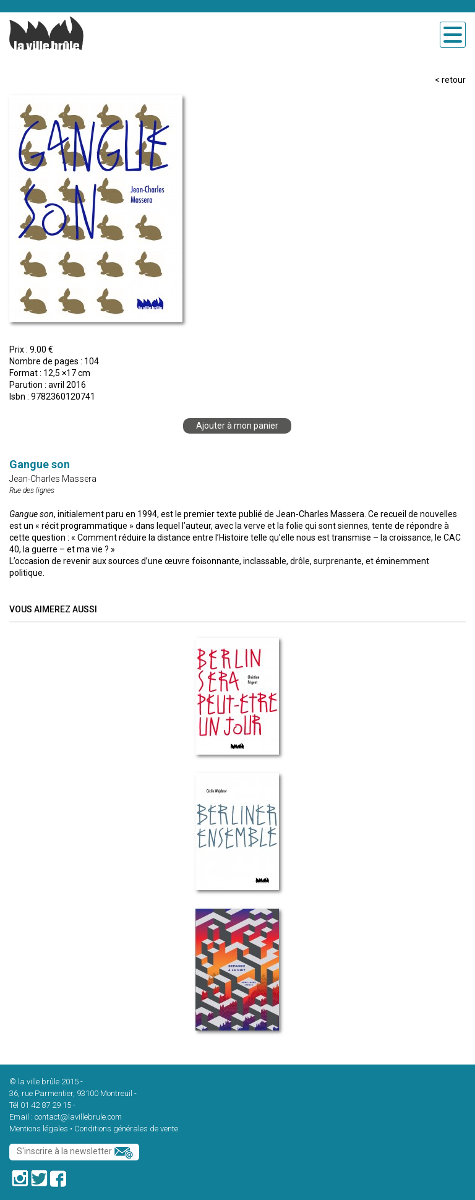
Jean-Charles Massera (52, 479)
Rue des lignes (31, 490)
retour (454, 80)
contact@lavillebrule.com (78, 1116)
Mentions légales (38, 1128)
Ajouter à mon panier (237, 426)
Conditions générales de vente (126, 1128)
